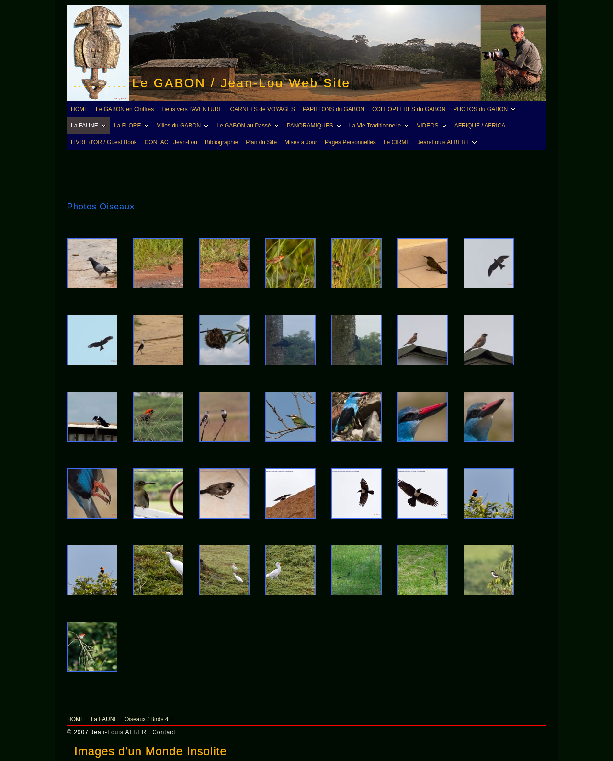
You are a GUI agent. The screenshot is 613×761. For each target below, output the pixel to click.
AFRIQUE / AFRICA (480, 125)
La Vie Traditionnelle (380, 125)
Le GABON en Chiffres (125, 109)
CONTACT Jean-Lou (171, 142)
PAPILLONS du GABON (333, 109)
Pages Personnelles (350, 142)
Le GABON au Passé (248, 125)
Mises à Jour (300, 142)
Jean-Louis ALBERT (449, 142)
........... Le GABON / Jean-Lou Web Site (212, 83)
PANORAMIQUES (315, 125)
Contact (163, 732)
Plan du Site (261, 142)
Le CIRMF (397, 142)
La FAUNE (90, 125)
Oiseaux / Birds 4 (146, 719)
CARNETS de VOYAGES (262, 109)
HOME (79, 109)
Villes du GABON (184, 125)
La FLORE (133, 125)
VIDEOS (433, 125)
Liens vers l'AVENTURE (191, 109)
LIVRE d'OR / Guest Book (104, 142)
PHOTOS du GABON (485, 109)
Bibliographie (221, 142)
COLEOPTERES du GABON (408, 109)
